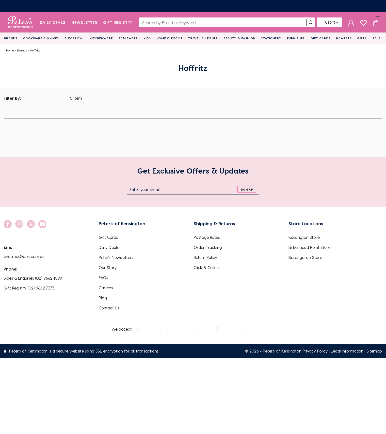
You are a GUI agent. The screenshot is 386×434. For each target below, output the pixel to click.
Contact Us (109, 307)
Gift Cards (320, 38)
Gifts (362, 38)
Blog (103, 297)
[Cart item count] (375, 22)
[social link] (8, 224)
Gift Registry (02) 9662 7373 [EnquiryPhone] (29, 288)
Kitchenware (101, 38)
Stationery (271, 38)
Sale (376, 38)
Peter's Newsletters (116, 257)
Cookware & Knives (41, 38)
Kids (147, 38)
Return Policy (205, 257)
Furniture (296, 38)
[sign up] (246, 189)
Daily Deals (53, 22)
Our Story (108, 267)
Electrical (74, 38)
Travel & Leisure (203, 38)
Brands (10, 38)
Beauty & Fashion (240, 38)
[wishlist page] (363, 22)
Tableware (128, 38)
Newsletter (84, 22)
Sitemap (374, 351)
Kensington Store (304, 237)
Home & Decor (170, 38)
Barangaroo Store (305, 257)
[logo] (20, 22)
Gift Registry (118, 22)
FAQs (103, 277)
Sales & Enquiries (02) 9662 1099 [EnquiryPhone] (33, 278)
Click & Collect (207, 267)
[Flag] (329, 22)
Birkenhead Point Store (309, 247)
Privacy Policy (315, 351)
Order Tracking (208, 247)
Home (10, 50)
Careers (106, 287)
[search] (311, 22)
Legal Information (347, 351)
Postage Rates (207, 237)
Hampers (344, 38)
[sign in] (351, 22)
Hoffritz (35, 50)
